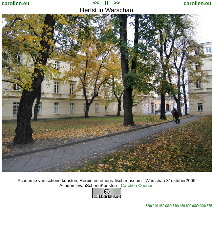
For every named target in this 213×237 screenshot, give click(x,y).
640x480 (179, 206)
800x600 (192, 206)
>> (117, 3)
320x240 (151, 206)
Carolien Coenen (137, 185)
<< (96, 3)
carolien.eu (15, 3)
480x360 (165, 206)
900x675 (206, 206)
